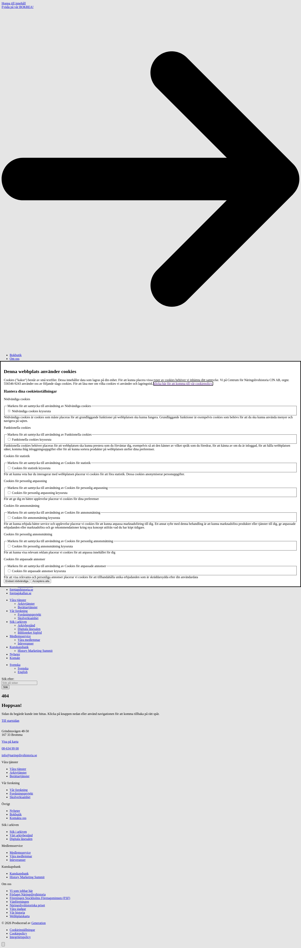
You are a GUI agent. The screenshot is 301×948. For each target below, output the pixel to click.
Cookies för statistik (17, 456)
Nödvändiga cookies (17, 399)
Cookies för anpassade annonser (24, 559)
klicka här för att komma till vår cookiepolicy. (183, 383)
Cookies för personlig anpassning (25, 481)
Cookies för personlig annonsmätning (28, 534)
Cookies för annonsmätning (21, 505)
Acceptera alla (40, 581)
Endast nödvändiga (16, 581)
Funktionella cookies (17, 427)
